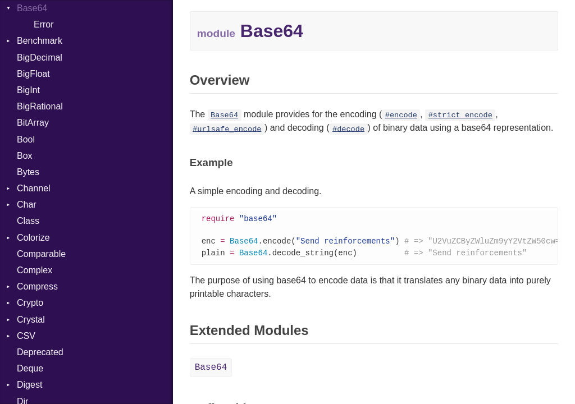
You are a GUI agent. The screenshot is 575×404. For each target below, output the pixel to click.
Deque (30, 368)
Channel (34, 188)
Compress (37, 286)
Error (44, 24)
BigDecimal (39, 57)
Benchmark (39, 40)
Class (28, 221)
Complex (34, 270)
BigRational (40, 106)
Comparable (41, 254)
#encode (401, 115)
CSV (26, 336)
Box (25, 155)
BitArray (33, 122)
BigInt (28, 90)
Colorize (33, 237)
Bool (26, 139)
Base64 (32, 8)
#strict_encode (460, 115)
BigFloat (33, 74)
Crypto (30, 302)
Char (26, 204)
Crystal (31, 319)
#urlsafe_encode (227, 129)
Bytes (28, 172)
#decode (348, 129)
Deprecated (40, 352)
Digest (29, 384)
